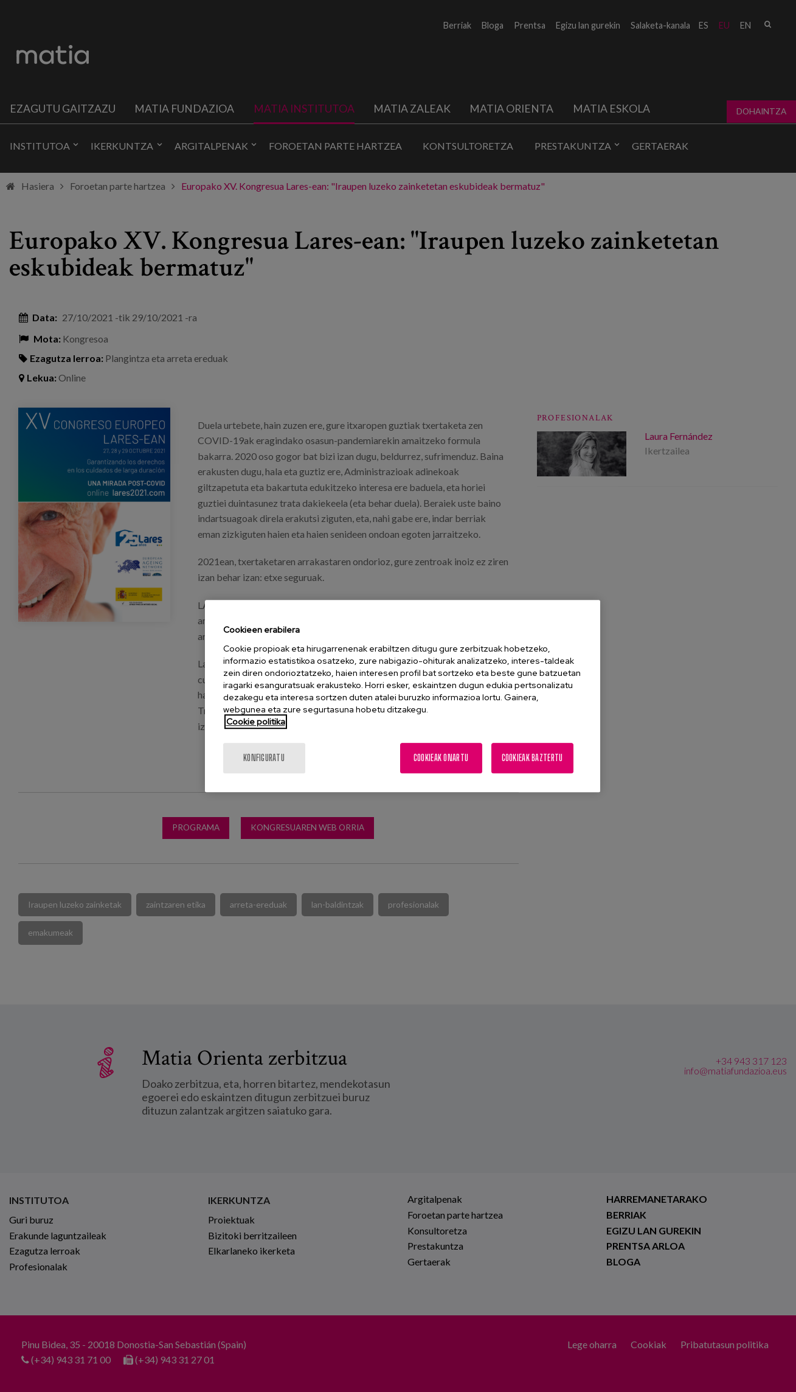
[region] (402, 696)
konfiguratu (264, 758)
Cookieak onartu (441, 758)
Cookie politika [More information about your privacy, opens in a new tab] (255, 721)
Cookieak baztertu (532, 758)
